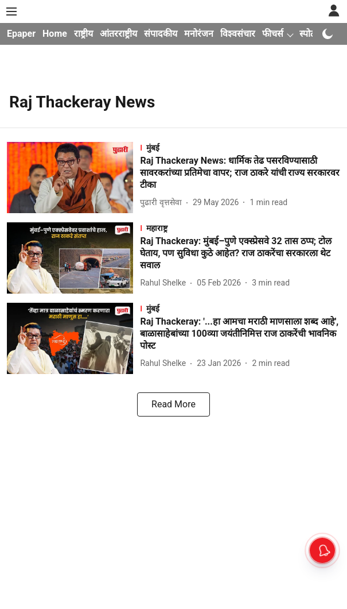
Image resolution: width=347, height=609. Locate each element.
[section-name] (240, 147)
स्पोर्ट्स (310, 33)
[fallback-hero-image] (73, 177)
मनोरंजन (198, 33)
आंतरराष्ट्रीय (118, 33)
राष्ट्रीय (83, 33)
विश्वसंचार (237, 33)
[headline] (240, 173)
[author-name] (163, 202)
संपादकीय (160, 33)
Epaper (21, 33)
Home (54, 33)
